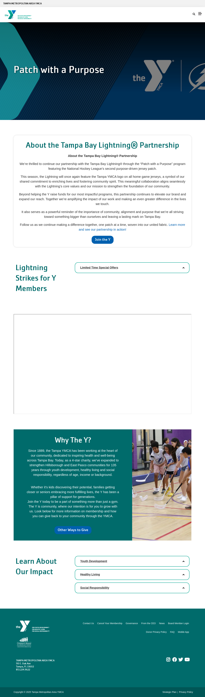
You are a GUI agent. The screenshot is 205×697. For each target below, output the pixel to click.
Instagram (170, 659)
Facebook (174, 659)
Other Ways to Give (73, 530)
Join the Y (102, 239)
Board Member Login (178, 623)
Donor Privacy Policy (156, 632)
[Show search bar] (194, 14)
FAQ (172, 632)
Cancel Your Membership (109, 623)
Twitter (180, 659)
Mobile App (183, 632)
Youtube (186, 659)
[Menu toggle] (200, 13)
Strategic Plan (169, 692)
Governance (132, 623)
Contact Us (88, 623)
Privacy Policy (186, 692)
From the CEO (148, 623)
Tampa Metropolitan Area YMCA (22, 3)
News (162, 623)
